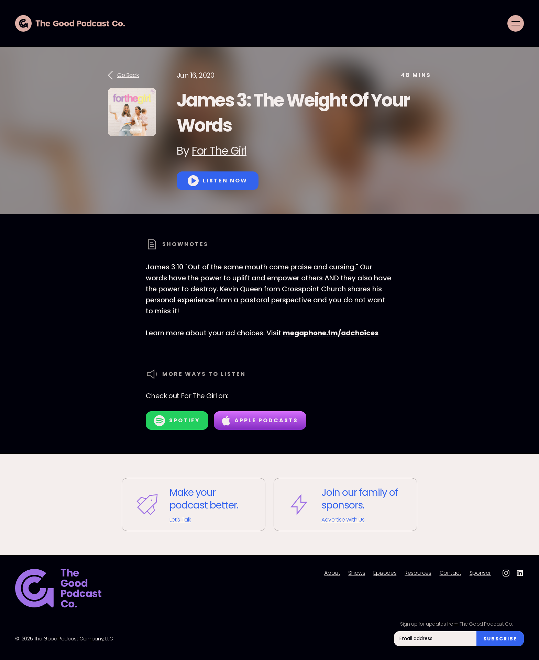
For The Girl (219, 150)
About (332, 573)
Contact (450, 573)
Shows (356, 573)
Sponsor (480, 573)
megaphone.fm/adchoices (330, 333)
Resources (418, 573)
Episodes (384, 573)
